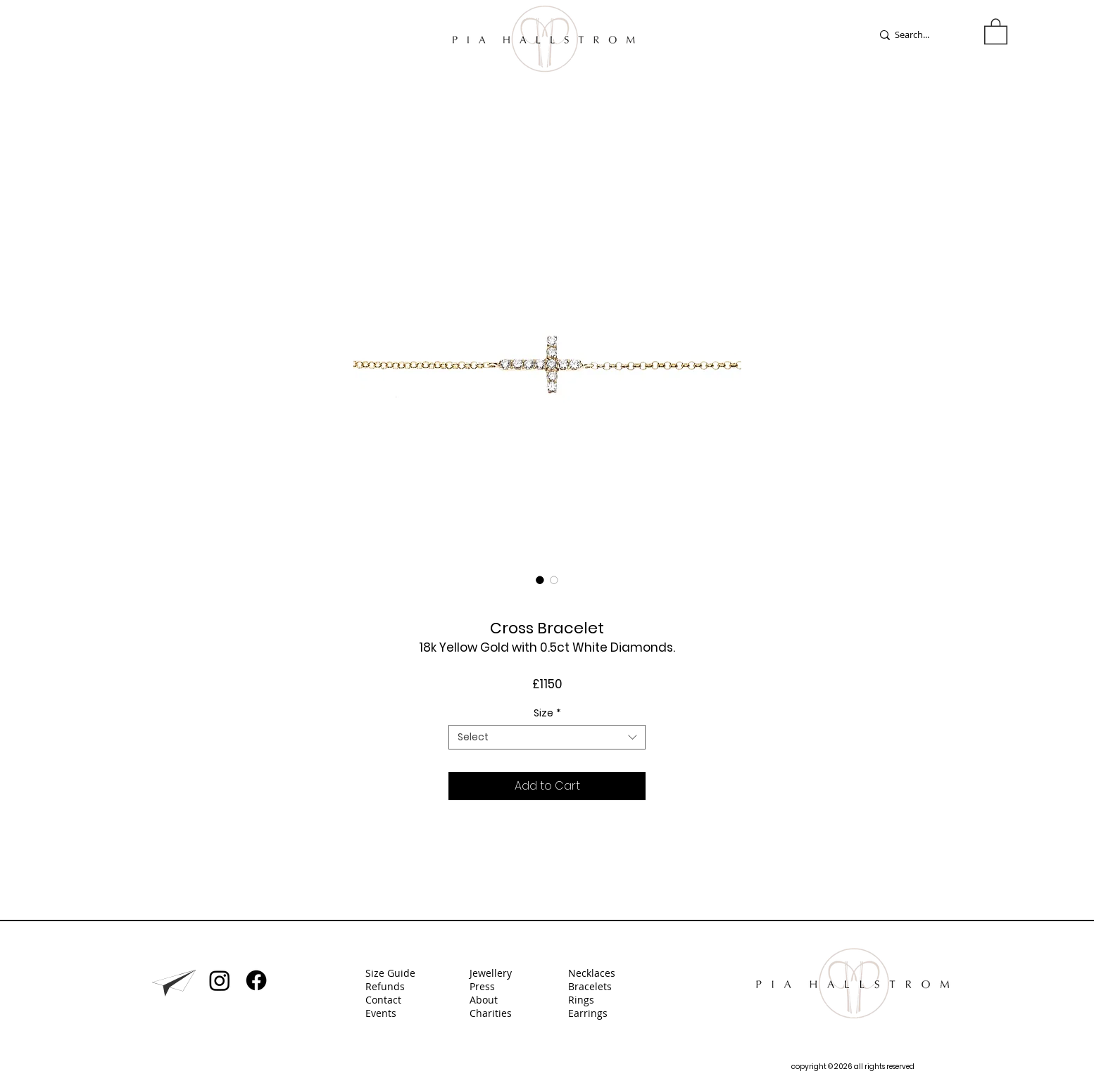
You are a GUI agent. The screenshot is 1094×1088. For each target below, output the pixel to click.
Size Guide (390, 973)
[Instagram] (219, 980)
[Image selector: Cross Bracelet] (540, 580)
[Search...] (921, 35)
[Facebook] (256, 980)
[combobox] (547, 737)
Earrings (589, 1013)
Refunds (385, 986)
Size (547, 713)
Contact (383, 999)
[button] (995, 30)
